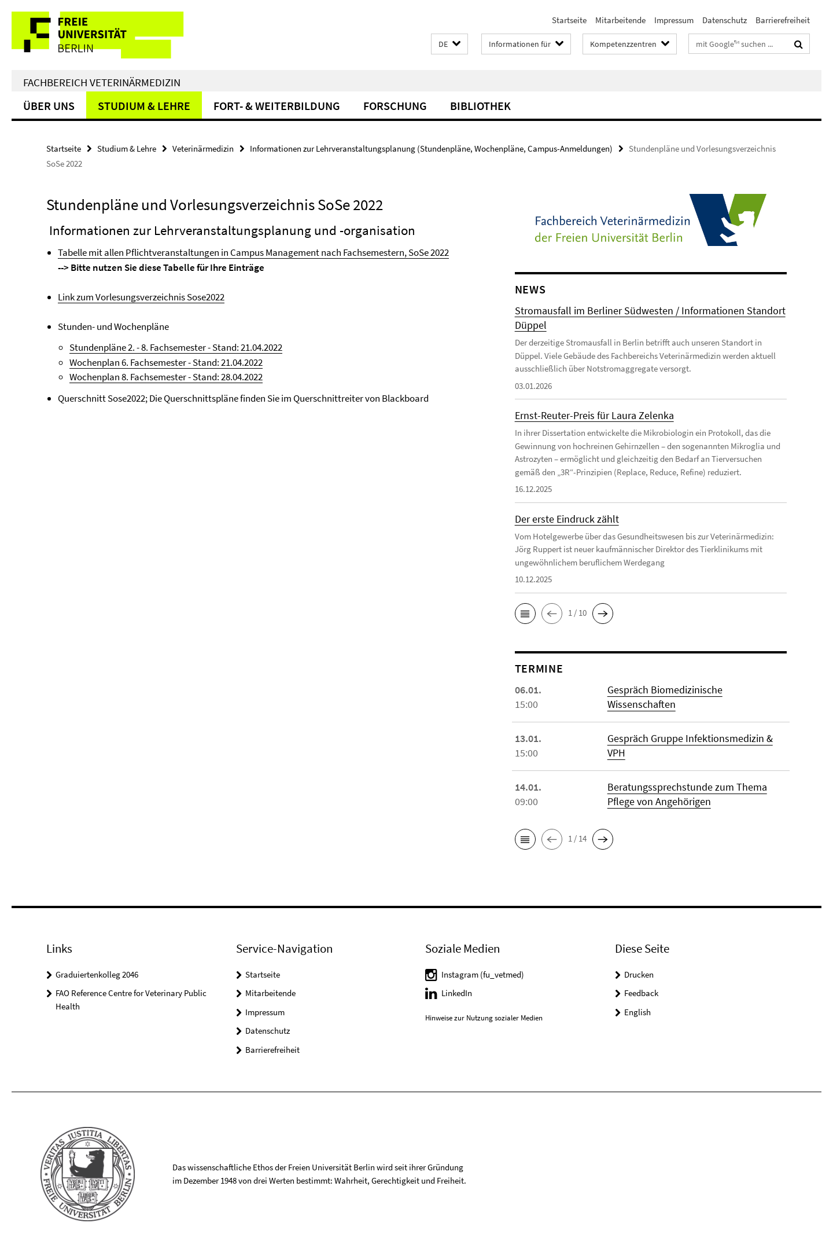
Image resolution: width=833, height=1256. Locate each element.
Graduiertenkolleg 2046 (97, 974)
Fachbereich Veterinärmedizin (101, 82)
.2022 (252, 362)
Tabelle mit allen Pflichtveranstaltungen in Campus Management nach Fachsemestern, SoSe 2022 (253, 252)
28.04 (231, 376)
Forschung (395, 105)
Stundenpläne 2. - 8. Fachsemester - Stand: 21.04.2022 (175, 347)
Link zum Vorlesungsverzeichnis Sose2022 (141, 297)
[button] (449, 44)
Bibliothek (480, 105)
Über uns (49, 105)
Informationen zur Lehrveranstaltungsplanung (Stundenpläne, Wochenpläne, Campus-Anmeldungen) (431, 148)
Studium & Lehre (144, 105)
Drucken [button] (639, 974)
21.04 (231, 362)
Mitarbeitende (620, 19)
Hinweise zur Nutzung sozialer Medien (484, 1018)
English (637, 1012)
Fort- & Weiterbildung (276, 105)
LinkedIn (456, 992)
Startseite (569, 19)
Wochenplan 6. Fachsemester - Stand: (145, 362)
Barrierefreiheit (782, 19)
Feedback (641, 992)
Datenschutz (724, 19)
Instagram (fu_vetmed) (482, 974)
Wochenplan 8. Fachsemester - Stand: (145, 376)
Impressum (674, 19)
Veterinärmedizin (203, 148)
